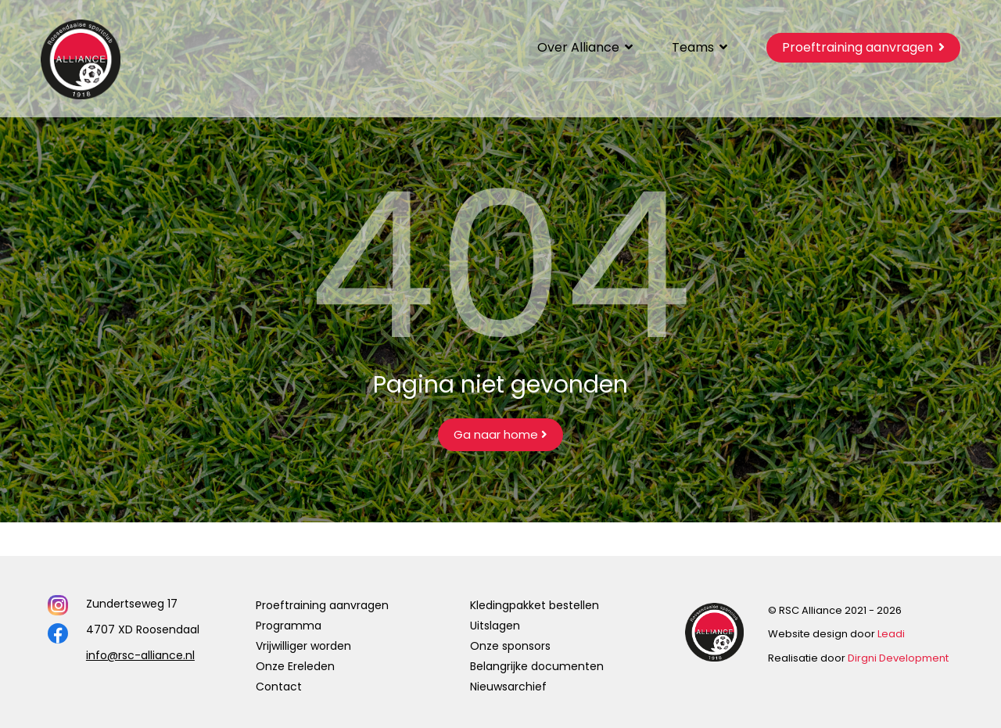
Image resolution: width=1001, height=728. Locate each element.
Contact (279, 686)
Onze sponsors (510, 646)
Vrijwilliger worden (303, 646)
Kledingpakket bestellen (534, 605)
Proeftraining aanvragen (322, 605)
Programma (288, 625)
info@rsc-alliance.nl (140, 655)
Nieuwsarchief (508, 686)
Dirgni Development (898, 658)
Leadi (891, 633)
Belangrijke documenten (537, 666)
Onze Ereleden (295, 666)
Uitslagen (495, 625)
